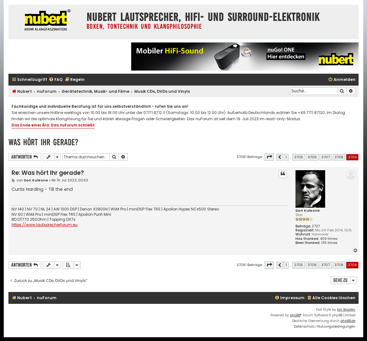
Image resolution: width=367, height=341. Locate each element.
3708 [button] (339, 157)
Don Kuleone (307, 211)
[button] (269, 157)
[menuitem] (55, 80)
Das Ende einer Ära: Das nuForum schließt (53, 125)
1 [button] (286, 157)
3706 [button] (312, 157)
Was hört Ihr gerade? (43, 142)
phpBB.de (347, 321)
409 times (329, 239)
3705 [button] (298, 157)
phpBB (295, 315)
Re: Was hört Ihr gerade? (48, 172)
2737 (316, 226)
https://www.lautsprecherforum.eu (44, 224)
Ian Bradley (346, 309)
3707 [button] (325, 157)
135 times (329, 243)
